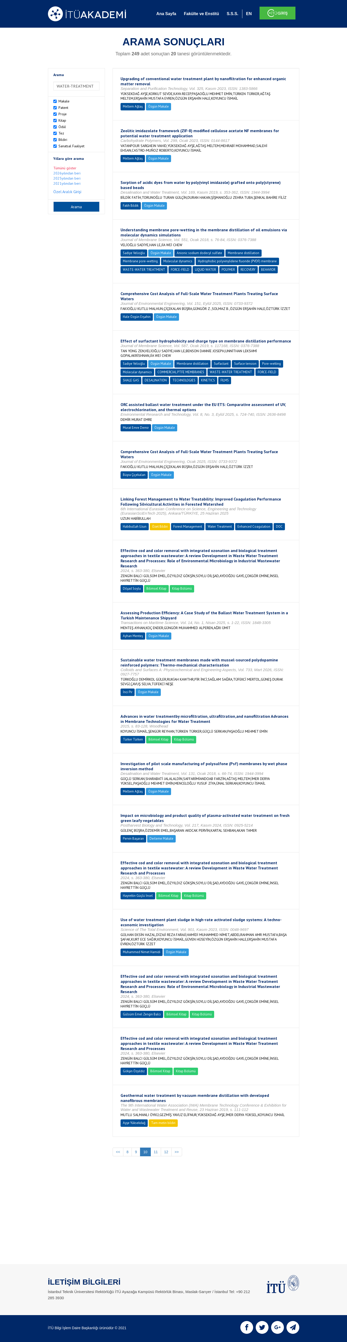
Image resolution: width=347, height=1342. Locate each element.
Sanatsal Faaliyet (71, 146)
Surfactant (221, 363)
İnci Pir (127, 692)
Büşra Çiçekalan (134, 475)
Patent (63, 107)
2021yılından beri (67, 183)
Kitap (62, 120)
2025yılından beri (67, 178)
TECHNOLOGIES (183, 380)
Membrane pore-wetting (140, 261)
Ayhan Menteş (133, 636)
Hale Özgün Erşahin (137, 317)
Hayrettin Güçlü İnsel (138, 895)
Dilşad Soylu (132, 588)
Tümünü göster (64, 168)
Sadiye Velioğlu (134, 253)
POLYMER (228, 269)
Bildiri (62, 139)
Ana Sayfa (166, 14)
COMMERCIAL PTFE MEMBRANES (180, 372)
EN (249, 14)
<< (118, 1152)
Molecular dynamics (177, 261)
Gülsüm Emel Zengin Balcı (142, 1014)
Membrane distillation (243, 253)
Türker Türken (133, 739)
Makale (64, 101)
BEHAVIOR (268, 269)
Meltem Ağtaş (133, 106)
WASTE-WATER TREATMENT (144, 269)
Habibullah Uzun (134, 526)
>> (177, 1152)
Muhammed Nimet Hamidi (141, 952)
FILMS (225, 380)
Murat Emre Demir (136, 427)
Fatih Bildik (130, 205)
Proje (62, 114)
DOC (279, 526)
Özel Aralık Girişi (67, 191)
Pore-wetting (271, 363)
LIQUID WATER (205, 269)
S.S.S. (232, 14)
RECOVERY (248, 269)
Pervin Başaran (133, 838)
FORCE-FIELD (180, 269)
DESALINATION (156, 380)
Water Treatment (220, 526)
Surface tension (245, 363)
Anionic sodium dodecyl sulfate (199, 253)
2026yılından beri (67, 173)
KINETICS (208, 380)
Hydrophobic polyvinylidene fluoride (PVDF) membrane (237, 261)
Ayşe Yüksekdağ (134, 1123)
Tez (61, 133)
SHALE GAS (131, 380)
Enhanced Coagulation (253, 526)
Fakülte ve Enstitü (201, 14)
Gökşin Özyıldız (134, 1071)
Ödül (62, 126)
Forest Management (187, 526)
